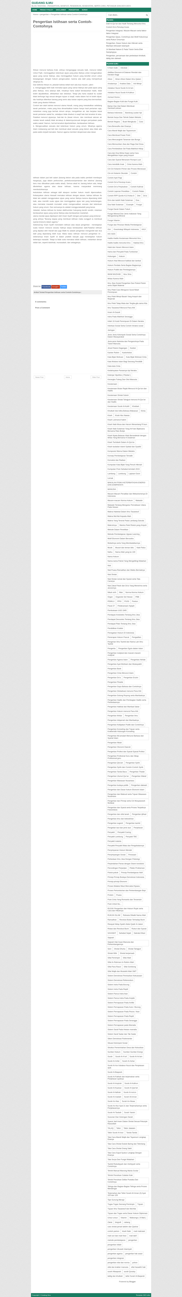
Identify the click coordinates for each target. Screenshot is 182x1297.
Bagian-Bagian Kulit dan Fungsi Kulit (123, 101)
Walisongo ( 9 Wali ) (138, 1218)
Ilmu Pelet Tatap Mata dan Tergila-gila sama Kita (127, 303)
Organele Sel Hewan (124, 597)
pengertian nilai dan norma (119, 1262)
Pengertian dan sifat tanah (118, 814)
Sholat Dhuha (119, 949)
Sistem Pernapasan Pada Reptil (121, 1016)
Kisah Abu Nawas (122, 415)
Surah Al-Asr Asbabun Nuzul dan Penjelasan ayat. (126, 1066)
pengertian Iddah (115, 1245)
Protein (110, 895)
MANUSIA (112, 489)
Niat (109, 565)
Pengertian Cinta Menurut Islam (121, 673)
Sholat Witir (112, 953)
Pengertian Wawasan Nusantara (121, 781)
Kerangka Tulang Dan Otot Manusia (122, 379)
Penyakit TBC (131, 837)
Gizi (109, 229)
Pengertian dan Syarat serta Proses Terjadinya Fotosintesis (127, 808)
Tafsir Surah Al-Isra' (116, 1133)
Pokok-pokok (113, 872)
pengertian (44, 14)
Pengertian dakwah (139, 785)
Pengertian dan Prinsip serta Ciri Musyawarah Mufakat (126, 802)
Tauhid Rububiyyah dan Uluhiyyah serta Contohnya (124, 1165)
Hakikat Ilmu (138, 243)
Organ (110, 597)
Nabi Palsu (141, 548)
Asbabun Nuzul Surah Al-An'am (121, 88)
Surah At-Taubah (114, 1112)
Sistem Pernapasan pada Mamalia (122, 1025)
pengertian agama (115, 1254)
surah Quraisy (129, 1271)
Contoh (134, 173)
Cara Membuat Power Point (119, 135)
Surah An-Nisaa (128, 1101)
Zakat (110, 1222)
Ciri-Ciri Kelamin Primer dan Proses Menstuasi (127, 169)
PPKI (119, 601)
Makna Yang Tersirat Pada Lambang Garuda (126, 521)
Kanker (133, 348)
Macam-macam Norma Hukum (120, 500)
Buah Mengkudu (129, 122)
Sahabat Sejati (125, 933)
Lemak (110, 478)
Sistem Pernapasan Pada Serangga (122, 1020)
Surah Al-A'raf (121, 1056)
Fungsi (139, 205)
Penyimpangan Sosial (117, 855)
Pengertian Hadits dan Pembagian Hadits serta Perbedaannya (127, 701)
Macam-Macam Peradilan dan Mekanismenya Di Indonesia (127, 495)
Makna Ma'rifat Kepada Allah (119, 516)
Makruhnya (112, 525)
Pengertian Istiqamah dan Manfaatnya (123, 720)
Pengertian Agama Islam (118, 660)
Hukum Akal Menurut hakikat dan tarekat (124, 261)
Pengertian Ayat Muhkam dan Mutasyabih (125, 664)
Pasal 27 (111, 606)
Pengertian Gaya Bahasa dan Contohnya (124, 686)
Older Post (96, 377)
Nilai (121, 592)
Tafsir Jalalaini (129, 1128)
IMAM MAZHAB (114, 274)
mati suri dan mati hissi (117, 1236)
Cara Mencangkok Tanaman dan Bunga (124, 139)
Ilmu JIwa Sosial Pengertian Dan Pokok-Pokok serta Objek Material (127, 284)
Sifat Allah (127, 958)
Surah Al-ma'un (130, 1092)
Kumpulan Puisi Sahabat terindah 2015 (124, 469)
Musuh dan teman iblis (124, 548)
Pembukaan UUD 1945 (117, 610)
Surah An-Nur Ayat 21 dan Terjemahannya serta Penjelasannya (127, 1107)
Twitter (63, 287)
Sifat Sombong (130, 967)
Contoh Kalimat (137, 187)
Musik (110, 548)
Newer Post (39, 377)
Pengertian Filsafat (115, 682)
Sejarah (111, 938)
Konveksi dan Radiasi (116, 460)
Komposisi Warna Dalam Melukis (121, 451)
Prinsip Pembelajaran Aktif (132, 872)
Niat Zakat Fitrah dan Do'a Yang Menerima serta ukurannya (127, 587)
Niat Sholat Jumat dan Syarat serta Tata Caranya (124, 580)
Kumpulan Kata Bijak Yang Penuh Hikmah (125, 465)
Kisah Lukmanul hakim (117, 420)
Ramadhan (112, 920)
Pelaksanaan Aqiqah (126, 606)
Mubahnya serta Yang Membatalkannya (124, 543)
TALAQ (111, 1128)
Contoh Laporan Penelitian (119, 191)
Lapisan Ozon (134, 474)
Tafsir (118, 1128)
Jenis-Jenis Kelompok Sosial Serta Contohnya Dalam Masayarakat (127, 336)
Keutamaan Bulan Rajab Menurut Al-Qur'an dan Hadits (127, 389)
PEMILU (111, 601)
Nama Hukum (113, 556)
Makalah (139, 500)
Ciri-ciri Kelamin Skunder (118, 173)
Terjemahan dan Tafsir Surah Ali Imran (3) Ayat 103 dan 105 (127, 1194)
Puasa (119, 895)
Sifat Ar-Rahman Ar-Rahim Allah (121, 962)
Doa (137, 200)
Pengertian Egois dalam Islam (130, 648)
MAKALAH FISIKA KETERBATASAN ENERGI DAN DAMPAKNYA (126, 483)
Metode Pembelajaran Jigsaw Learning (124, 534)
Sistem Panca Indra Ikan (118, 994)
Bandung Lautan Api (133, 113)
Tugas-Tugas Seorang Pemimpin (121, 1204)
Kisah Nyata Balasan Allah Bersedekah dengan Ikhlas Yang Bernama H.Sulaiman (127, 436)
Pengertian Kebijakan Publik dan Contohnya (126, 725)
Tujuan (140, 1204)
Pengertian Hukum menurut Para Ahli (123, 711)
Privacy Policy (46, 10)
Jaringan (111, 330)
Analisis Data (125, 84)
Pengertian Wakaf (139, 776)
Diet (138, 196)
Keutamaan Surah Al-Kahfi (118, 406)
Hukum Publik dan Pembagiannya (122, 270)
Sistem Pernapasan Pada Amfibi (121, 1003)
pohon (134, 1262)
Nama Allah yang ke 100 (125, 552)
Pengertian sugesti (115, 823)
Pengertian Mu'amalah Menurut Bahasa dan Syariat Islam (126, 737)
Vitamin (124, 1218)
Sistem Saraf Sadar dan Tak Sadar (122, 1034)
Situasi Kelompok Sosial (117, 1043)
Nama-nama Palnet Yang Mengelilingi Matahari (127, 561)
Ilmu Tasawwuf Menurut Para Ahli (121, 308)
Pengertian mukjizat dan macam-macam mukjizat (124, 654)
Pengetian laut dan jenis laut (119, 828)
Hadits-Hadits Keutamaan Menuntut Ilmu (124, 238)
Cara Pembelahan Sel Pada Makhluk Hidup (125, 149)
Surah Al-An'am (136, 1056)
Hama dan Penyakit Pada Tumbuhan (123, 252)
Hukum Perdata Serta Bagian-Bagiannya (124, 265)
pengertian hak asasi (133, 1254)
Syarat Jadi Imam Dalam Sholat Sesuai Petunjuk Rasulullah (127, 1122)
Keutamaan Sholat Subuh (118, 395)
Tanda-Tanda (131, 1133)
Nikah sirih (112, 592)
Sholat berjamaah (127, 953)
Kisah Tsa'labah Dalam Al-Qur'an (121, 442)
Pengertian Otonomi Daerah (119, 747)
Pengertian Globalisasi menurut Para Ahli (124, 691)
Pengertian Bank (114, 669)
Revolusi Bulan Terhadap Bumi (132, 920)
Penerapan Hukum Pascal (118, 637)
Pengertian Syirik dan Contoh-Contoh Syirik (125, 767)
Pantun (135, 601)
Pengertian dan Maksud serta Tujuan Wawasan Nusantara (127, 795)
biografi (118, 1222)
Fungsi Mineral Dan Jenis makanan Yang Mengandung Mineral (124, 215)
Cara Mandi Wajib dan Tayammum (122, 131)
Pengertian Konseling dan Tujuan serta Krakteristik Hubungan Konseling (123, 730)
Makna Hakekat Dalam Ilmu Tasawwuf (123, 512)
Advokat (123, 68)
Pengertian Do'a (114, 677)
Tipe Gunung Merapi (116, 1200)
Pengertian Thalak (137, 772)
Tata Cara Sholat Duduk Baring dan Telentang (126, 1144)
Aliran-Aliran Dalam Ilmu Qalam (128, 79)
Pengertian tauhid (133, 823)
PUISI (126, 601)
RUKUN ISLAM (114, 915)
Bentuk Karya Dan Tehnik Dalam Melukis (124, 117)
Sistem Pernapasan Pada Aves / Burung (124, 1007)
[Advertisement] (54, 50)
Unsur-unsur (113, 1218)
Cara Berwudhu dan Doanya (119, 126)
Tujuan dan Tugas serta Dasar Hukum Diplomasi (127, 1213)
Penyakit (111, 832)
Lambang (111, 474)
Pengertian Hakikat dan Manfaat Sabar (123, 707)
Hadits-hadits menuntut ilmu (119, 243)
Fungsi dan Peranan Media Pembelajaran (125, 225)
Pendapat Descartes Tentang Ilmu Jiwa (124, 619)
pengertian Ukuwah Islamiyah (120, 1249)
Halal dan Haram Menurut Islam (121, 247)
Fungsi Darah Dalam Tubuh (119, 209)
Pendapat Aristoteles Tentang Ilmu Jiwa (124, 615)
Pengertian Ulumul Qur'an (118, 776)
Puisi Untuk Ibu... (115, 904)
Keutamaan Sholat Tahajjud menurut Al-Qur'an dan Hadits (127, 401)
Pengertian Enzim (131, 677)
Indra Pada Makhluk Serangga (120, 317)
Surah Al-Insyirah (115, 1083)
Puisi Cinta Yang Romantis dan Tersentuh (125, 899)
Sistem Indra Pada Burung (118, 985)
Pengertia (112, 648)
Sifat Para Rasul (114, 967)
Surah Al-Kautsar (115, 1088)
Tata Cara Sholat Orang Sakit (120, 1148)
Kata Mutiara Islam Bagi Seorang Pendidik (125, 361)
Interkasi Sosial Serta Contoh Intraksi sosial (125, 326)
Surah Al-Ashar (128, 1061)
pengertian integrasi (116, 1258)
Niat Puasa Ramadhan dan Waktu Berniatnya (126, 570)
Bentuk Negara (114, 122)
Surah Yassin (129, 1112)
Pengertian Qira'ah (115, 763)
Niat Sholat (112, 574)
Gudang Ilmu (42, 2)
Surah (85, 10)
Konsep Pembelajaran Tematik (120, 456)
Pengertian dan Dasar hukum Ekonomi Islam (126, 790)
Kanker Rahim (113, 353)
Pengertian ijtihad (139, 814)
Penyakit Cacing (124, 832)
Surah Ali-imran (130, 1097)
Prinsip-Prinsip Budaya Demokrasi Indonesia (126, 877)
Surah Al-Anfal (113, 1061)
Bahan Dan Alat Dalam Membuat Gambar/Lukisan (121, 107)
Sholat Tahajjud (134, 949)
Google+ (55, 287)
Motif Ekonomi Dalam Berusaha (121, 538)
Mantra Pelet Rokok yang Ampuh (133, 525)
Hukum (122, 256)
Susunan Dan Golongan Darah (120, 1117)
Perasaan (132, 855)
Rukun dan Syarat (139, 929)
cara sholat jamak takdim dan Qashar (123, 1227)
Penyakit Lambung (115, 837)
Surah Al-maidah (114, 1097)
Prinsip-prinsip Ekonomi (117, 881)
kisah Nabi (126, 1231)
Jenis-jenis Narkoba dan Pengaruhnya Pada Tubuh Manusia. (126, 342)
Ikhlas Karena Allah (115, 279)
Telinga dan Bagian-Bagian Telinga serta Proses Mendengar (127, 1187)
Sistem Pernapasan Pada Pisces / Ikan (124, 1012)
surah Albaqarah (114, 1271)
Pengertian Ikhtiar (115, 716)
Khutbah (135, 406)
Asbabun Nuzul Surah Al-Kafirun (121, 92)
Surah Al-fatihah (114, 1092)
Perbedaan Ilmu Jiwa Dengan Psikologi (124, 859)
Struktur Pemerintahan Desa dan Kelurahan (125, 1047)
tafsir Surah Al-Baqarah (135, 1276)
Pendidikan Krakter (115, 628)
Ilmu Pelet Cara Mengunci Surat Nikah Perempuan (123, 291)
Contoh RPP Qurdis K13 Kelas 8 (121, 196)
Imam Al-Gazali (114, 312)
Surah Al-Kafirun (131, 1083)
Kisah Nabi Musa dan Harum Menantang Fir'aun (127, 424)
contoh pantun (113, 1231)
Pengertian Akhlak (138, 660)
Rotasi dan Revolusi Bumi (118, 929)
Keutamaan (112, 384)
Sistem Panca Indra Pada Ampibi (121, 998)
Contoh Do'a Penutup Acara (117, 27)
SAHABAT (112, 933)
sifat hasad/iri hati (138, 1267)
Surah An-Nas (113, 1101)
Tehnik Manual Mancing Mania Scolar (123, 1171)
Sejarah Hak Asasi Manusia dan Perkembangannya (121, 943)
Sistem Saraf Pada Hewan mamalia (122, 1029)
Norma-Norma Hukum (134, 592)
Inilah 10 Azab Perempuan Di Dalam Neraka (126, 321)
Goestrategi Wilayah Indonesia (126, 229)
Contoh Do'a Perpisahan (118, 187)
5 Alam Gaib (113, 68)
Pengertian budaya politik (118, 785)
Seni (109, 949)
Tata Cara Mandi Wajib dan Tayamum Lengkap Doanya (127, 1138)
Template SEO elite (143, 1295)
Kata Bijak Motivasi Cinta (136, 357)
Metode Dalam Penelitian (118, 529)
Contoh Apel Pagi (115, 178)
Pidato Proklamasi (137, 868)
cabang (127, 1222)
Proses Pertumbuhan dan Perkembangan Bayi (127, 890)
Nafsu (110, 552)
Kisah (110, 415)
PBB (137, 597)
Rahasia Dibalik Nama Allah (134, 915)
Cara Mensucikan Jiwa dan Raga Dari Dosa (125, 144)
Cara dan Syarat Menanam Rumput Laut (124, 160)
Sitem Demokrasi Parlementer (120, 1039)
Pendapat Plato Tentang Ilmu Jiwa (122, 624)
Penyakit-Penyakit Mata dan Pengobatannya (126, 845)
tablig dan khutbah (115, 1276)
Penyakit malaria (114, 841)
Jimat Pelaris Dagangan (117, 348)
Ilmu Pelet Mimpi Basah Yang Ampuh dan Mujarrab (125, 297)
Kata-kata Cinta (114, 366)
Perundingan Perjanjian (117, 868)
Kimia (143, 411)
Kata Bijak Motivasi (115, 357)
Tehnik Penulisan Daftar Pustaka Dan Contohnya (123, 1181)
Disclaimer (61, 10)
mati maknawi (139, 1231)
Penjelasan (138, 828)
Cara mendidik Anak (116, 164)
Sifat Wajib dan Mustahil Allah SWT (122, 971)
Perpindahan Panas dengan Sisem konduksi (126, 864)
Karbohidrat (127, 353)
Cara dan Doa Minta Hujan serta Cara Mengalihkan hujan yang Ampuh (123, 154)
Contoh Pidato (138, 191)
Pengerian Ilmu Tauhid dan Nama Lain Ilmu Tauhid (125, 643)
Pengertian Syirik (133, 763)
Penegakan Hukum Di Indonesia (121, 633)
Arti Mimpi (137, 84)
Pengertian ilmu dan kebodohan (121, 819)
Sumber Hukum (114, 1052)
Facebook (46, 287)
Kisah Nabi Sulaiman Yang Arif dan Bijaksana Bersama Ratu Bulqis (126, 430)
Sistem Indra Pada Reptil (118, 989)
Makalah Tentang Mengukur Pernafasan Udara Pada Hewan (127, 506)
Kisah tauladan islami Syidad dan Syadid (124, 447)
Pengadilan (136, 637)
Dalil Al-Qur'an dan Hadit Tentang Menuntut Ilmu (126, 24)
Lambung (122, 474)
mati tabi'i (133, 1236)
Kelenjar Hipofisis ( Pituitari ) (119, 375)
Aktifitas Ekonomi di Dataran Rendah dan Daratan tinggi (124, 73)
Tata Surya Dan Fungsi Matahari (121, 1159)
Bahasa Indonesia (115, 113)
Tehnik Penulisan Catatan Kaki (120, 1175)
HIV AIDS (111, 234)
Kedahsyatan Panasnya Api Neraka (122, 370)
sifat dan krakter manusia (118, 1267)
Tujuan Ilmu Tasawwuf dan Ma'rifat (122, 1209)
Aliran (110, 79)
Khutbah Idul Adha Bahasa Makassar (123, 411)
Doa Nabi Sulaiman (116, 205)
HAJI (144, 229)
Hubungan (112, 256)
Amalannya (112, 84)
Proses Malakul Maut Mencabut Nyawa (124, 886)
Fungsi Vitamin (114, 220)
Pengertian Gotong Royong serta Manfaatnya (126, 695)
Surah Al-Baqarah (115, 1072)
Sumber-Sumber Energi (133, 1052)
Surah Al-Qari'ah (131, 1088)
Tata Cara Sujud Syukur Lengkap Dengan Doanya (125, 1154)
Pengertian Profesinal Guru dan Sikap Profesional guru (123, 757)
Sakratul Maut (139, 933)
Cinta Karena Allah (134, 164)
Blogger (132, 1282)
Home (34, 10)
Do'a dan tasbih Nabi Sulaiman (120, 200)
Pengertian (74, 10)
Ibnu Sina (127, 274)
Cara (141, 122)
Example (130, 205)
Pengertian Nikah (115, 743)
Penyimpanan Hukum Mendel (120, 850)
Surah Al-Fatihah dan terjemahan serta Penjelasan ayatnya (123, 1078)
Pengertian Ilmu (131, 716)
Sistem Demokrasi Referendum (120, 980)
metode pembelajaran (117, 1240)
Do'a (145, 196)
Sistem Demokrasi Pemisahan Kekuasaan (125, 976)
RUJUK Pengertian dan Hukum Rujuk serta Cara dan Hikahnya (125, 909)
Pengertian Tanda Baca (117, 772)
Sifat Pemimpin (114, 958)
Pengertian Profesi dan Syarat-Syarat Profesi (126, 751)
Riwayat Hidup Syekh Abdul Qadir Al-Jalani (125, 924)
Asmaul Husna (114, 97)
